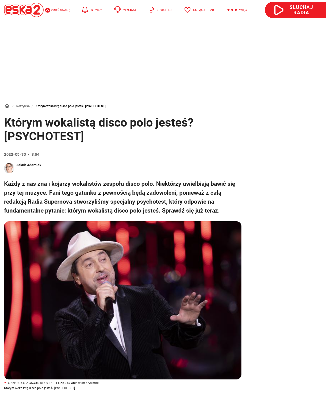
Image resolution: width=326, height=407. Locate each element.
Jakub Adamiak (28, 165)
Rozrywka (23, 106)
